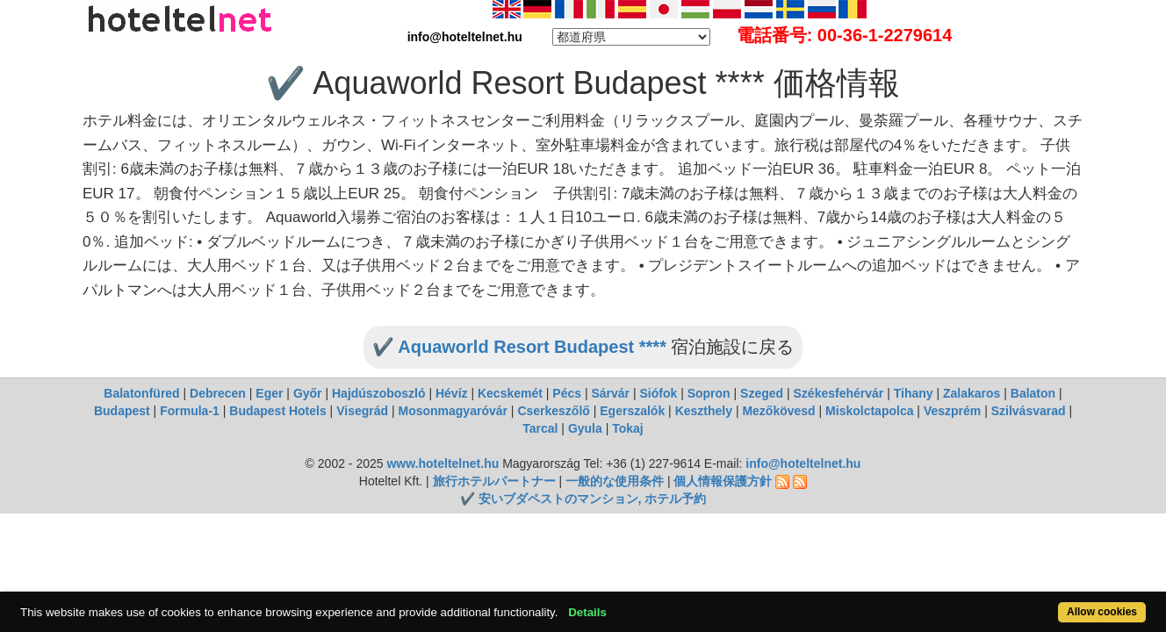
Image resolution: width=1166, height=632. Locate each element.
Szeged (761, 393)
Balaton (1033, 393)
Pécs (566, 393)
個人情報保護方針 (722, 481)
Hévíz (451, 393)
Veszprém (952, 411)
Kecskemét (510, 393)
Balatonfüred (141, 393)
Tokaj (628, 428)
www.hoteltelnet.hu (442, 463)
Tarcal (540, 428)
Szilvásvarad (1028, 411)
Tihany (913, 393)
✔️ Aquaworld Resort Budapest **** (519, 346)
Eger (269, 393)
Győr (307, 393)
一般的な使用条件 (614, 481)
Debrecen (218, 393)
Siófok (658, 393)
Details (646, 602)
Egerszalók (632, 411)
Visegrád (362, 411)
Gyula (585, 428)
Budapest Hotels (277, 411)
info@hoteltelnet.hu (802, 463)
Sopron (709, 393)
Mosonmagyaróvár (452, 411)
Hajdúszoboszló (379, 393)
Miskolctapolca (869, 411)
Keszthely (703, 411)
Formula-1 (190, 411)
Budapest (122, 411)
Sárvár (610, 393)
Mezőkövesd (778, 411)
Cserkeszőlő (553, 411)
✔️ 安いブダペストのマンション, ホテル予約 (583, 499)
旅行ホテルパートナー (494, 481)
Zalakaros (971, 393)
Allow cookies (1040, 602)
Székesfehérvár (839, 393)
